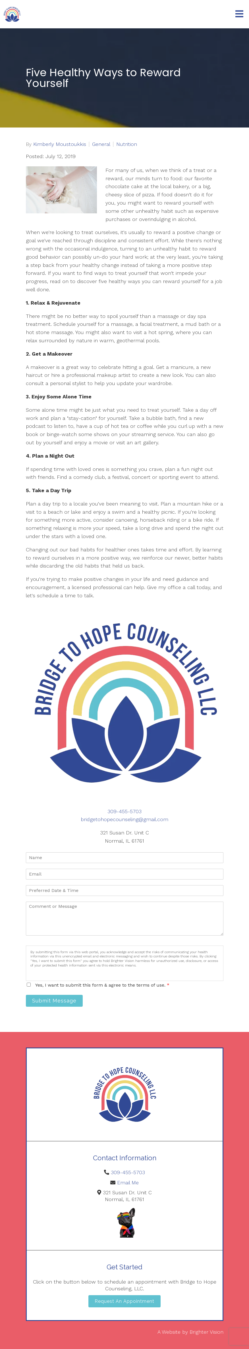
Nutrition (126, 144)
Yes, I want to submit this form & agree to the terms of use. (102, 985)
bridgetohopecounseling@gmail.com (124, 819)
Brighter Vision (206, 1332)
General (101, 144)
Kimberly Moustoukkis (59, 144)
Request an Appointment (124, 1301)
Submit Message (54, 1001)
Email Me (128, 1183)
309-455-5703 (124, 811)
